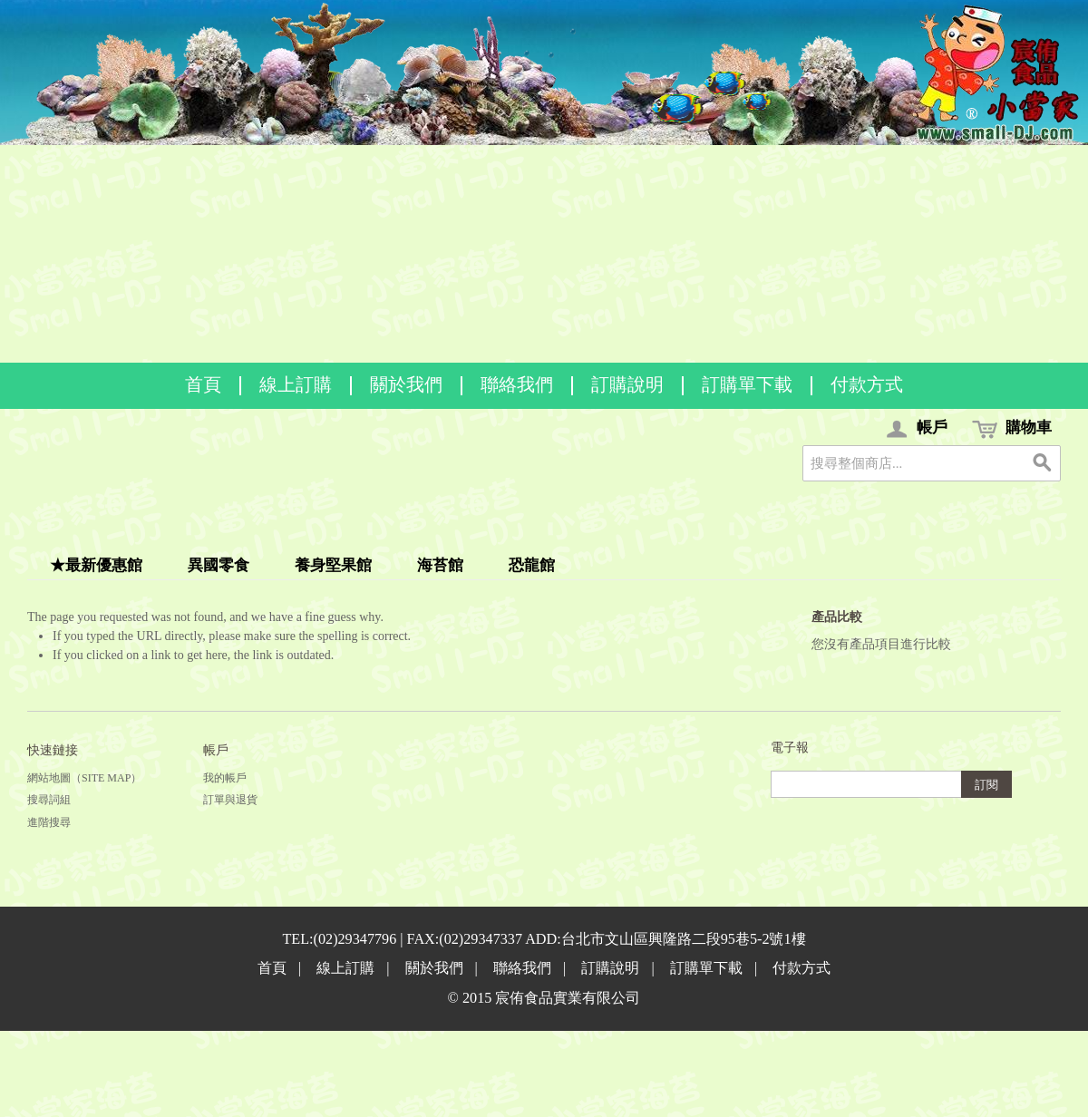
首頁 (203, 384)
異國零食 (218, 565)
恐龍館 (532, 565)
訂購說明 (627, 384)
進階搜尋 (49, 822)
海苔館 (440, 565)
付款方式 (867, 384)
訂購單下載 (747, 384)
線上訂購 (295, 384)
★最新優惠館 (96, 565)
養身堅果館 (333, 565)
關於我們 (406, 384)
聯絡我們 (517, 384)
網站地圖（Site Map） (84, 778)
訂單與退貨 (230, 799)
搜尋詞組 (49, 799)
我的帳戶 (225, 778)
